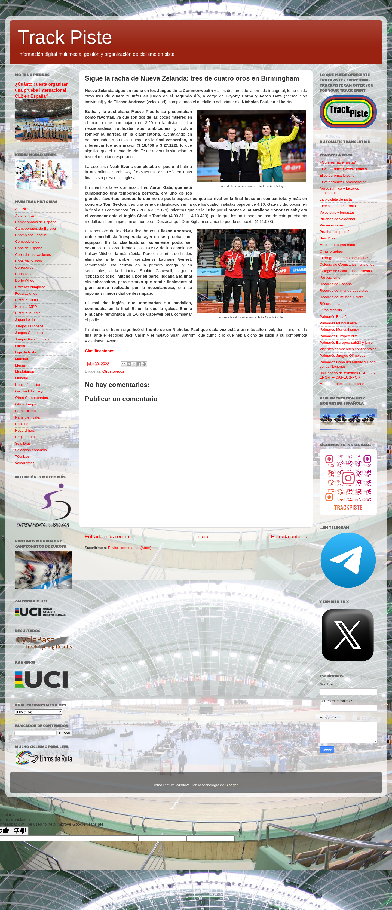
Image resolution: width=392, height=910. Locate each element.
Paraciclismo (25, 411)
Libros (20, 346)
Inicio (202, 536)
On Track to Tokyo (30, 391)
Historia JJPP (26, 307)
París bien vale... (28, 417)
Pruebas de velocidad (337, 219)
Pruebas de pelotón (335, 232)
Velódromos (24, 463)
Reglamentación (28, 437)
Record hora (25, 430)
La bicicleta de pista (336, 199)
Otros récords (331, 310)
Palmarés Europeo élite (339, 336)
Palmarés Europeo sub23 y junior (347, 342)
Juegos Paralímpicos (32, 339)
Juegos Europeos (29, 326)
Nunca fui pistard (28, 385)
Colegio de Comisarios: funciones (347, 264)
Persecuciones (332, 225)
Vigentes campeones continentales (348, 349)
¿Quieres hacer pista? (338, 162)
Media (20, 365)
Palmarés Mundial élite (338, 323)
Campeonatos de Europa (35, 228)
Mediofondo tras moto (337, 245)
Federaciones (26, 293)
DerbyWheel (25, 280)
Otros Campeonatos (31, 398)
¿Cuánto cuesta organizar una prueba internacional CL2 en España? (41, 90)
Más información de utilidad (342, 384)
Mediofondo (24, 372)
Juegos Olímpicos (29, 333)
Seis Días (23, 443)
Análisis (21, 209)
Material (21, 359)
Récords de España (336, 284)
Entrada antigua (289, 536)
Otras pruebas (331, 251)
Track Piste (65, 37)
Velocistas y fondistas (337, 212)
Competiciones (27, 241)
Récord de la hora (334, 304)
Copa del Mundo (28, 261)
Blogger (231, 785)
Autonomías (25, 215)
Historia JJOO (26, 300)
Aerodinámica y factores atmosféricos (339, 190)
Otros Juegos (113, 371)
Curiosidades (25, 274)
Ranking (22, 424)
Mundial (21, 378)
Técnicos (22, 456)
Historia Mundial (28, 313)
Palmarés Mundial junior (339, 329)
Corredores (24, 267)
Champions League (31, 235)
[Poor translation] (20, 830)
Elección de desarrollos (339, 206)
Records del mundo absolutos (344, 290)
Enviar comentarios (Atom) (130, 548)
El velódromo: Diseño (337, 175)
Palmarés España (334, 317)
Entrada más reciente (109, 536)
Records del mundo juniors (341, 297)
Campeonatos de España (35, 222)
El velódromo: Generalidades (343, 169)
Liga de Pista (25, 352)
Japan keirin (25, 320)
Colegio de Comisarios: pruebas (346, 271)
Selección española (31, 450)
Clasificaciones (99, 351)
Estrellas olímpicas (30, 287)
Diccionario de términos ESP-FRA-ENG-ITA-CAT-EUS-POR (348, 375)
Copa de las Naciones (33, 255)
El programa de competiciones (344, 258)
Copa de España (28, 248)
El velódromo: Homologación (343, 182)
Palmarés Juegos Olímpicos (342, 355)
